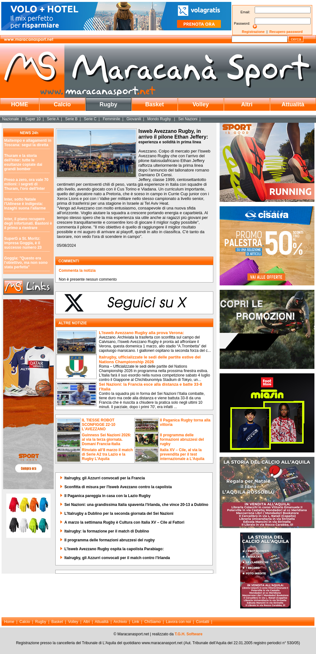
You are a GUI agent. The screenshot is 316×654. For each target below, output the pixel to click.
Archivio (120, 622)
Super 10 (33, 119)
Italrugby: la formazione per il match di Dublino (106, 531)
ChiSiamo (152, 622)
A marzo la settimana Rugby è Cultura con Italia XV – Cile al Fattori (124, 522)
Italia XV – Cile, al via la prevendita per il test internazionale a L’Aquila (182, 454)
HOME (19, 104)
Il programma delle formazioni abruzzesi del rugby (182, 439)
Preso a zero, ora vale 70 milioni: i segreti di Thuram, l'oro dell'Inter (26, 184)
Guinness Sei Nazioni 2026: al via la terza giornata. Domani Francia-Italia (106, 439)
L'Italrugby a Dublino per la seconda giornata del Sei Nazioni (118, 513)
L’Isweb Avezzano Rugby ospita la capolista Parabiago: (114, 549)
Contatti (202, 622)
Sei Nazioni (188, 119)
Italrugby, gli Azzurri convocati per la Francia (104, 478)
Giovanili (133, 119)
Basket (154, 104)
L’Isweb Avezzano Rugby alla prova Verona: (141, 332)
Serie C (90, 119)
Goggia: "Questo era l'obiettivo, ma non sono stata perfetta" (26, 262)
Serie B (71, 119)
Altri (246, 104)
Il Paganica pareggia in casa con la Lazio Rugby (107, 496)
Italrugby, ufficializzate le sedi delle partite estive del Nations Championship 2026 (150, 359)
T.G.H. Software (189, 634)
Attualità (293, 104)
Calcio (62, 104)
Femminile (111, 119)
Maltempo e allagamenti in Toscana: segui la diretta (27, 142)
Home (9, 622)
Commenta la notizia (77, 270)
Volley (200, 104)
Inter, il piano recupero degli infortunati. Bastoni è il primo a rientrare (28, 223)
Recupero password (286, 32)
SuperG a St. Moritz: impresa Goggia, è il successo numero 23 (23, 243)
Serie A (53, 119)
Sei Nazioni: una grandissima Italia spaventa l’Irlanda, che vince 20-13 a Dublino (136, 504)
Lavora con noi (178, 622)
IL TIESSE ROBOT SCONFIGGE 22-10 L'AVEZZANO (98, 424)
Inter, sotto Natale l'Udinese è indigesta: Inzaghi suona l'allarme (25, 203)
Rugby (108, 104)
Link (135, 622)
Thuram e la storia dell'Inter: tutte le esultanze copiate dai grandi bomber (23, 162)
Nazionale (10, 119)
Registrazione (253, 32)
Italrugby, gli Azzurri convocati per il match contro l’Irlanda (117, 558)
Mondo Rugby (159, 119)
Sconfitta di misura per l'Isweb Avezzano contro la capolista (118, 487)
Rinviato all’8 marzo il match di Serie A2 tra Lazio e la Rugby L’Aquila (107, 454)
